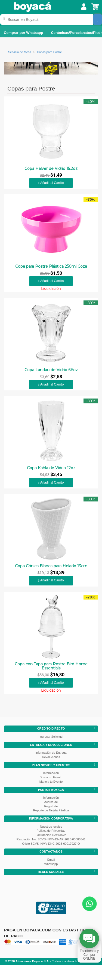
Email (51, 859)
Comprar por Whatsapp (23, 33)
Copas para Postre (49, 52)
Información (51, 773)
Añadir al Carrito (51, 183)
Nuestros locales (51, 826)
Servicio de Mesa (19, 52)
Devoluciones (51, 757)
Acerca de (51, 802)
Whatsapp (51, 864)
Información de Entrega (50, 752)
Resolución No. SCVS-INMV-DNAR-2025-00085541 (51, 839)
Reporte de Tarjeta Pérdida (51, 810)
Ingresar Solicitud (51, 736)
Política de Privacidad (51, 830)
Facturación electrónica (51, 835)
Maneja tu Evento (51, 781)
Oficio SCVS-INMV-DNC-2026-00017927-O (51, 843)
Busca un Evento (51, 777)
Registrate (51, 806)
